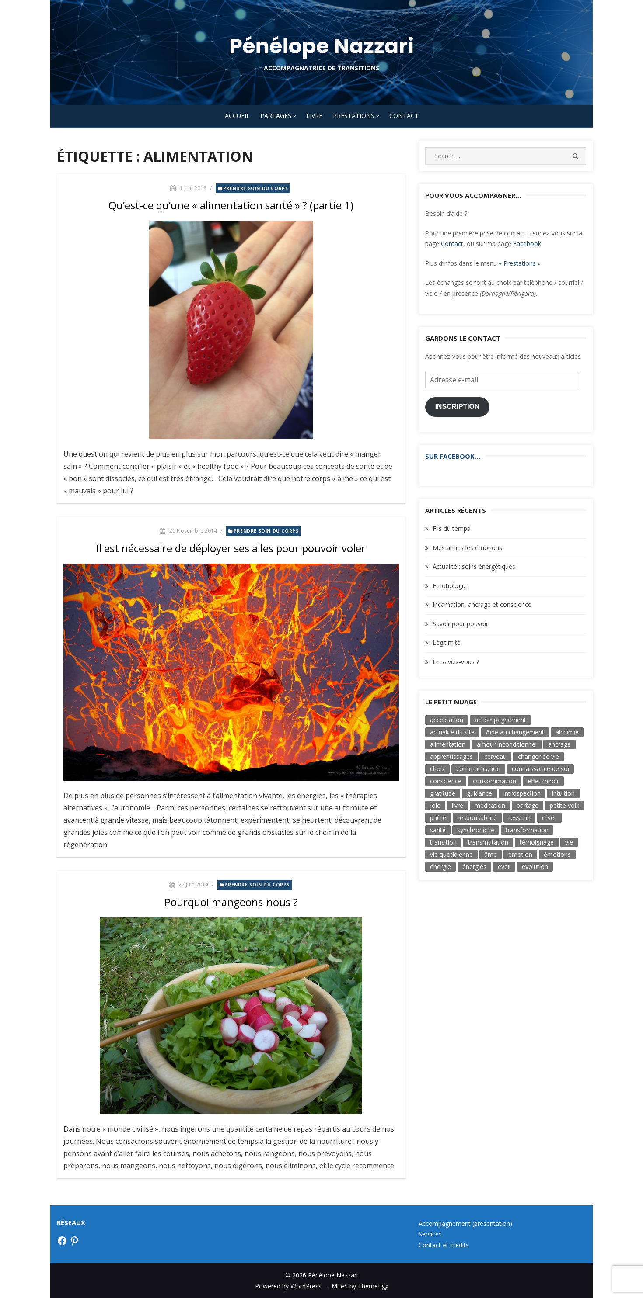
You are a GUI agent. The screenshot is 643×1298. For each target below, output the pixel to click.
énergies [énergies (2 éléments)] (474, 866)
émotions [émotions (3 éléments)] (557, 854)
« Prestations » (520, 263)
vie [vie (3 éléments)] (569, 842)
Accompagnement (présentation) (465, 1223)
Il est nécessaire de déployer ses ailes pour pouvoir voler (231, 548)
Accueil (237, 115)
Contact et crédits (444, 1245)
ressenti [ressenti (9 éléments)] (519, 817)
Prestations (353, 115)
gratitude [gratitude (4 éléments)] (442, 793)
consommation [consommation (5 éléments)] (494, 781)
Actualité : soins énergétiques (474, 566)
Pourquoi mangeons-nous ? (231, 902)
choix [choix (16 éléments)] (437, 769)
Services (430, 1234)
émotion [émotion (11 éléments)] (520, 854)
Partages (275, 115)
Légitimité (447, 642)
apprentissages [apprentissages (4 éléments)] (451, 756)
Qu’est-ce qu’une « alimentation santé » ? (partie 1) (230, 205)
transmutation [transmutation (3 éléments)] (488, 842)
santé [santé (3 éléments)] (438, 830)
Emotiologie (450, 586)
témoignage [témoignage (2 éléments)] (537, 842)
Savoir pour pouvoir (460, 624)
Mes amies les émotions (467, 547)
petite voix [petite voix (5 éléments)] (564, 805)
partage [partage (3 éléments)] (527, 805)
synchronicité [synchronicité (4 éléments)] (475, 830)
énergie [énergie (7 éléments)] (440, 866)
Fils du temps (451, 528)
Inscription (457, 406)
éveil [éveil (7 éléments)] (504, 866)
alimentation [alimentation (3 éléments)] (447, 744)
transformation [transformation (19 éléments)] (527, 830)
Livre (314, 115)
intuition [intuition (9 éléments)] (563, 793)
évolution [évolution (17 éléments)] (535, 866)
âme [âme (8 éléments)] (490, 854)
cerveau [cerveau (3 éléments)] (495, 756)
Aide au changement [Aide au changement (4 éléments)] (515, 732)
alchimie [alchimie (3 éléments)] (567, 732)
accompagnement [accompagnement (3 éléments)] (500, 720)
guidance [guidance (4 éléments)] (479, 793)
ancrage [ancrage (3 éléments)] (559, 744)
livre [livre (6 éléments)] (457, 805)
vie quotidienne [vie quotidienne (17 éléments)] (451, 854)
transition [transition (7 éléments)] (443, 842)
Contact (404, 115)
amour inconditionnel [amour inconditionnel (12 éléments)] (507, 744)
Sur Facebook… (453, 456)
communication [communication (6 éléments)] (478, 769)
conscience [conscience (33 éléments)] (445, 781)
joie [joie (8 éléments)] (435, 805)
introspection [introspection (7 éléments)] (522, 793)
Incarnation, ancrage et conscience (482, 604)
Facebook (527, 243)
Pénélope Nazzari (321, 46)
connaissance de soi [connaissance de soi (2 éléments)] (540, 769)
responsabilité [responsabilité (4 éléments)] (477, 817)
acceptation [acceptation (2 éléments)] (446, 720)
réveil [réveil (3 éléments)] (549, 817)
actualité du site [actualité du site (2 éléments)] (452, 732)
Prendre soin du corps (255, 188)
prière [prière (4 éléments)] (438, 817)
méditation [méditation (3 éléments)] (490, 805)
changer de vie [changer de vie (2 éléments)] (538, 756)
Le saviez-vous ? (456, 662)
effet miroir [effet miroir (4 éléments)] (543, 781)
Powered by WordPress (288, 1286)
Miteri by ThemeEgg (360, 1286)
